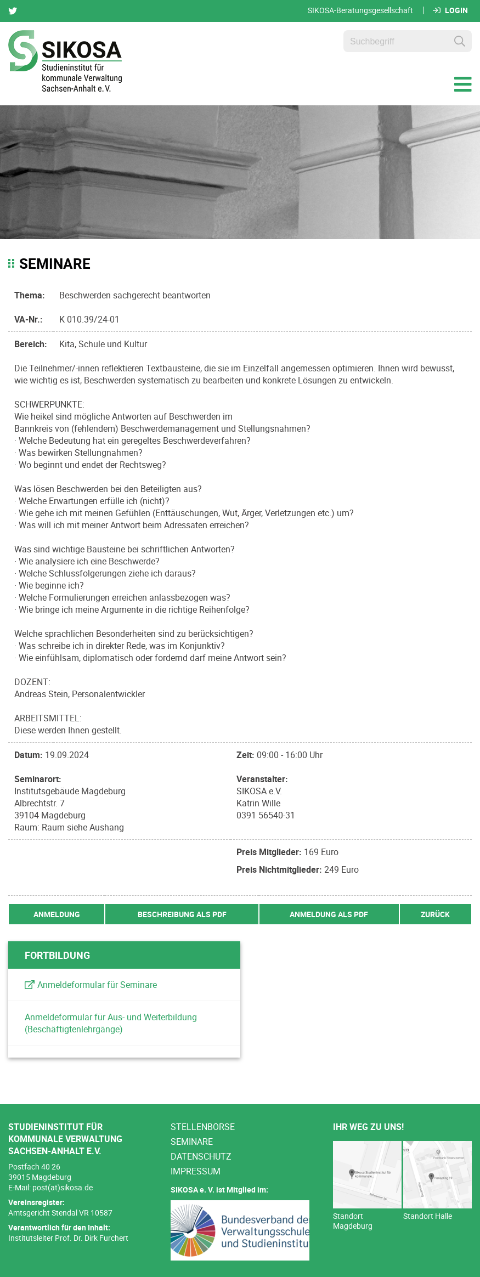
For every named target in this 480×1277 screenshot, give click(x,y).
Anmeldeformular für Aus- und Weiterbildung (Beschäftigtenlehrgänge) (111, 1023)
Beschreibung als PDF (182, 914)
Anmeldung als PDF (329, 914)
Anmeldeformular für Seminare (97, 985)
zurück (435, 914)
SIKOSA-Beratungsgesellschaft (360, 10)
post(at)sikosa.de (62, 1187)
